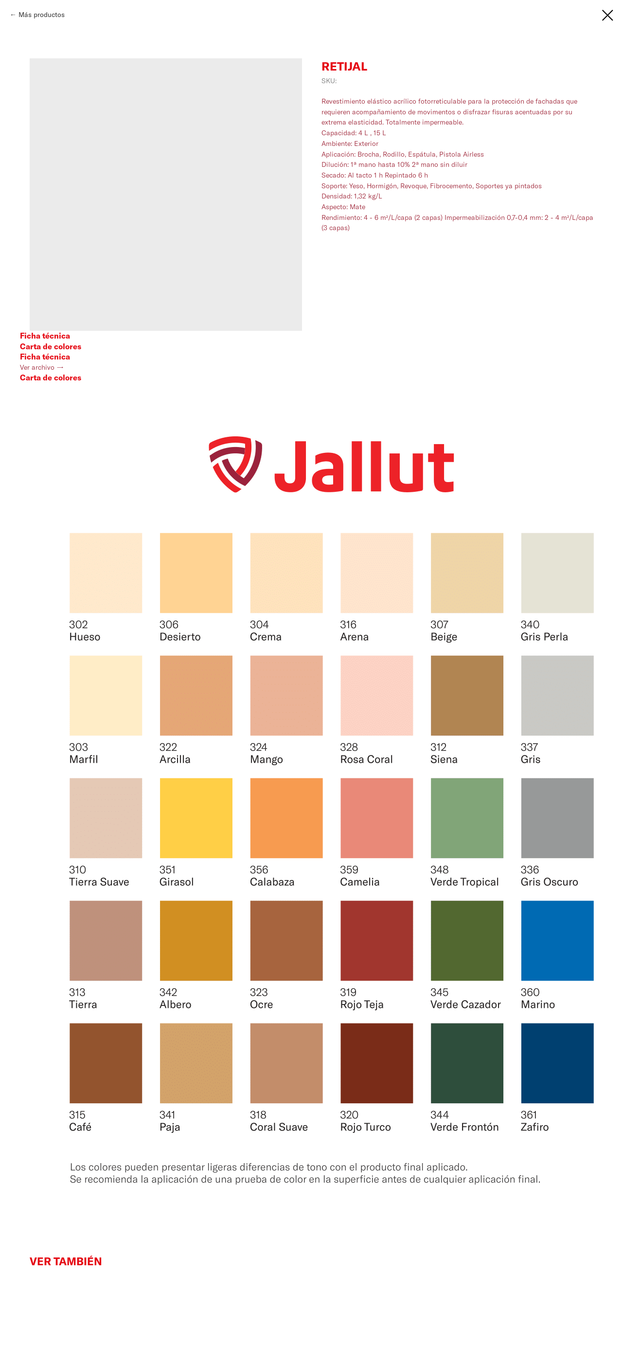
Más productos (41, 14)
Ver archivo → (42, 367)
